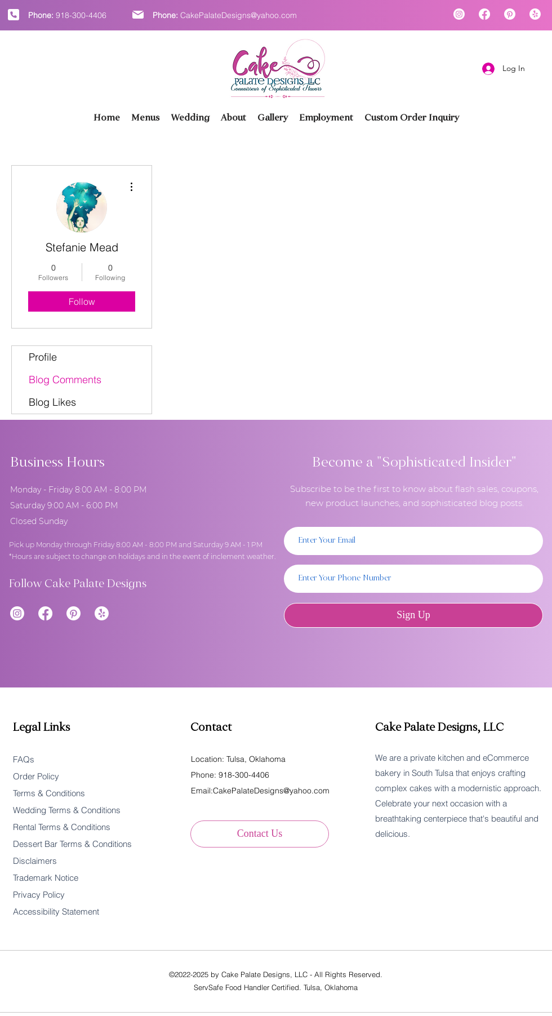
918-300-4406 (81, 15)
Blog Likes (52, 402)
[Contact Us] (259, 834)
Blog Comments (65, 379)
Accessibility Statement (56, 911)
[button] (272, 118)
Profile (43, 357)
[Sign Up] (413, 615)
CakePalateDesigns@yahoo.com (238, 15)
